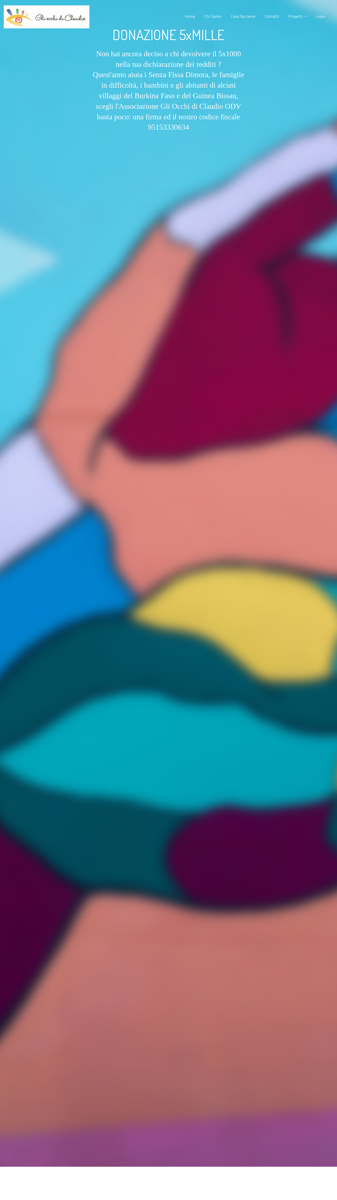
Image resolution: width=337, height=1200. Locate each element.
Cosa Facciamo (243, 17)
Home (190, 17)
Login (320, 17)
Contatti (272, 17)
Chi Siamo (213, 17)
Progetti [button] (296, 17)
